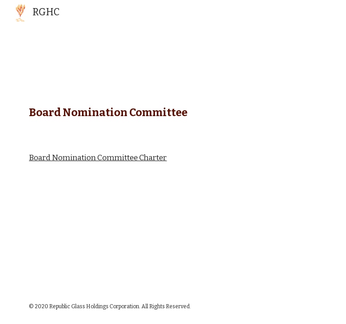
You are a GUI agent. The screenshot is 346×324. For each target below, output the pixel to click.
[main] (172, 110)
